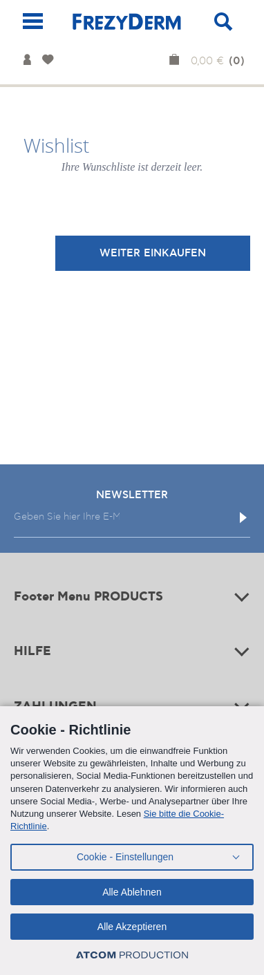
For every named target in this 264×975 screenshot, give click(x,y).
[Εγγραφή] (243, 517)
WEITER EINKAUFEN (153, 253)
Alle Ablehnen (132, 892)
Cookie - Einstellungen (125, 856)
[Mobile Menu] (33, 21)
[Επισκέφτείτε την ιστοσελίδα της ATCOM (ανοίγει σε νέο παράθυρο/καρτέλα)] (132, 955)
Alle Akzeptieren (132, 926)
